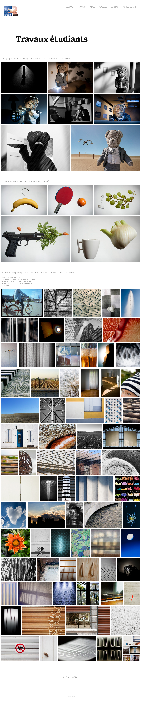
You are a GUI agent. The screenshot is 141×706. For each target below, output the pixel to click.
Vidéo (92, 7)
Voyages (103, 7)
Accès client (129, 7)
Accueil (70, 7)
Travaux (82, 7)
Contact (115, 7)
